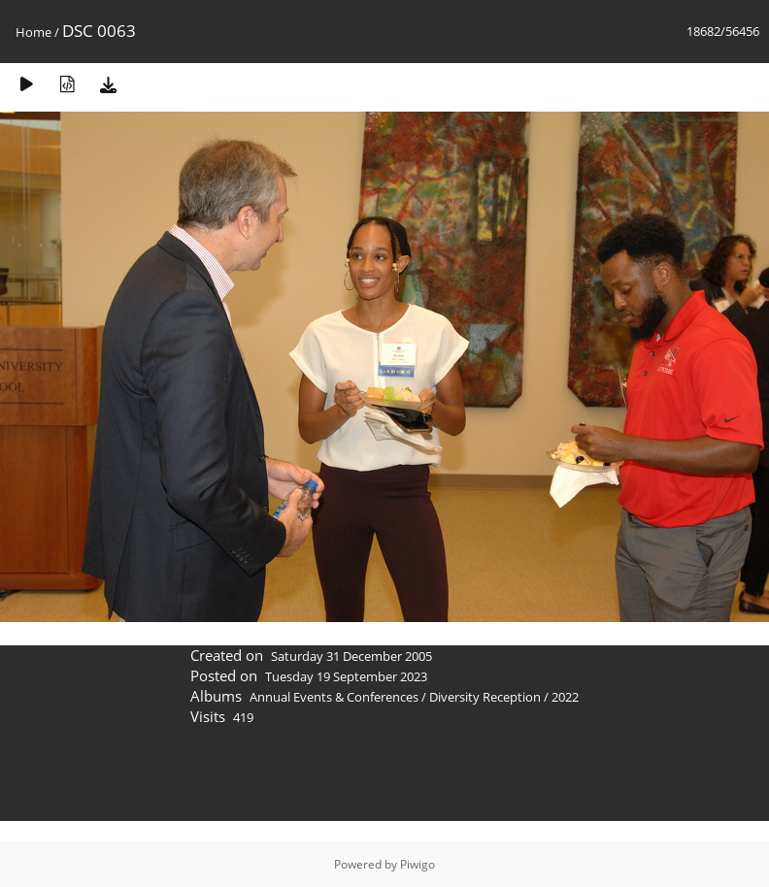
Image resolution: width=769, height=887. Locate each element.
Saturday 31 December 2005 (351, 656)
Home (33, 32)
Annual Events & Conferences (334, 697)
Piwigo (417, 864)
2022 (565, 697)
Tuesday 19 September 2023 (346, 676)
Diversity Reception (485, 697)
